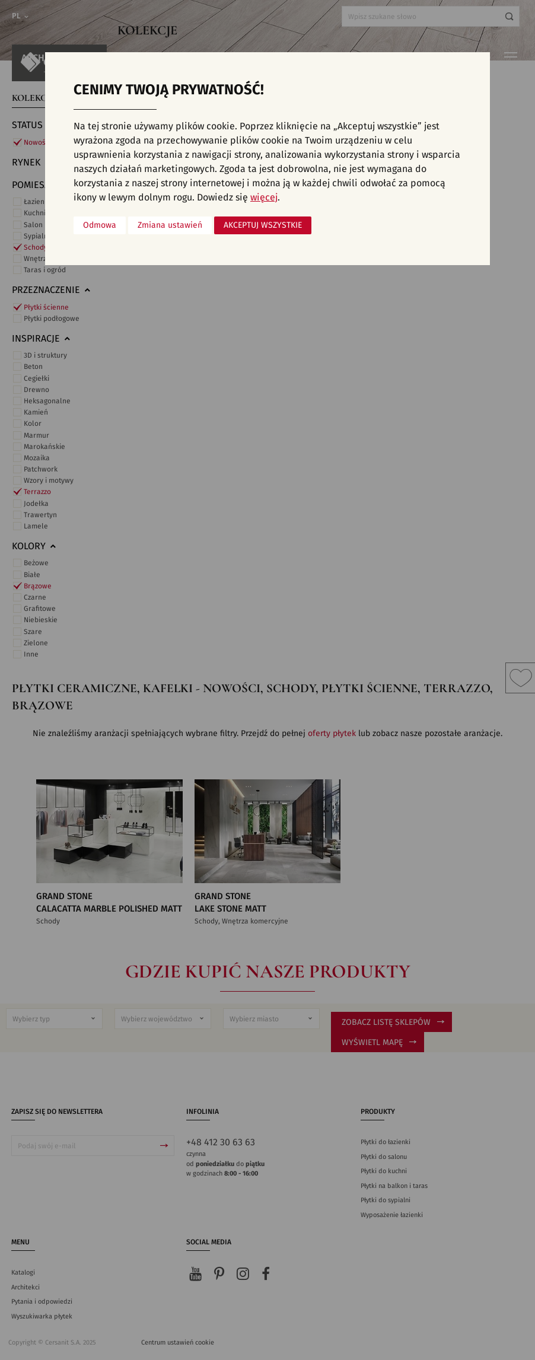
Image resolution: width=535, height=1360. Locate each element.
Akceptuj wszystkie (263, 225)
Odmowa (99, 225)
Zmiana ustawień (170, 225)
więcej (264, 197)
